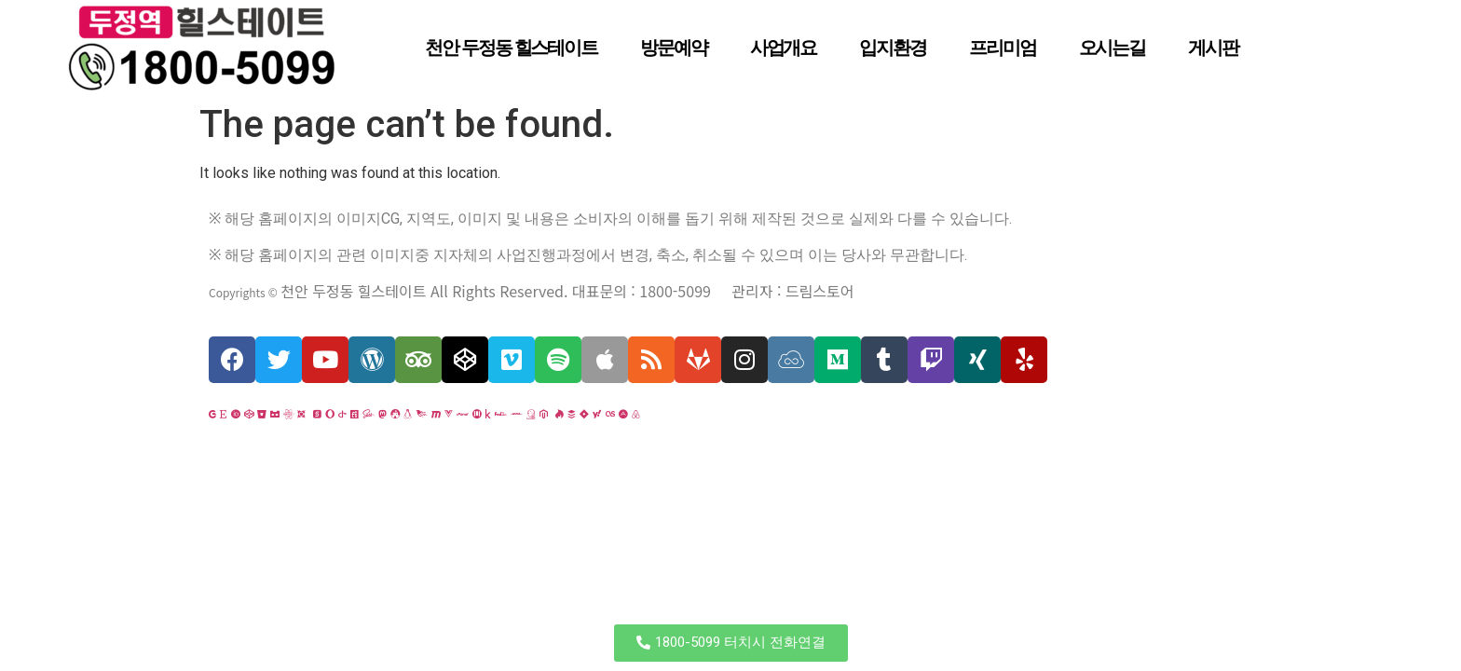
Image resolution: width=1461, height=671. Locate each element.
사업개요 (783, 47)
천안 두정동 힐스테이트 (511, 47)
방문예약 (673, 47)
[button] (731, 643)
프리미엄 (1002, 47)
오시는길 (1112, 47)
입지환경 (892, 47)
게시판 (1213, 47)
